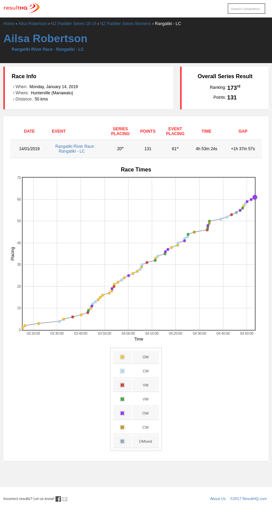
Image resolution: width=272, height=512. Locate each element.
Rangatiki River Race (77, 149)
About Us (218, 499)
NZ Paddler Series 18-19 (73, 23)
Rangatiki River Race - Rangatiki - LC (48, 49)
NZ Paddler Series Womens (125, 23)
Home (8, 23)
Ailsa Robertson (32, 23)
